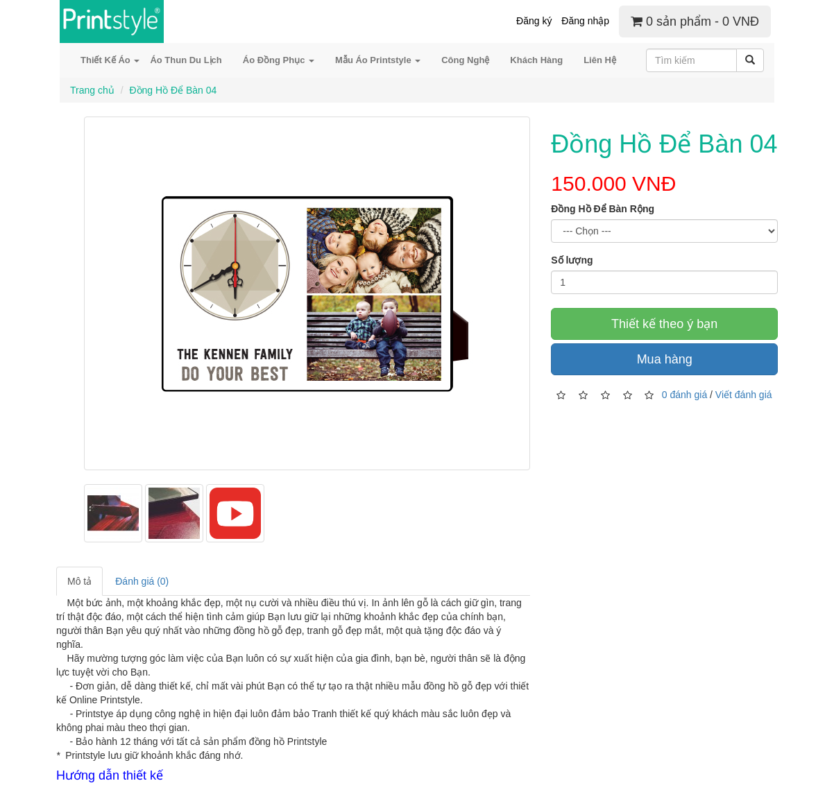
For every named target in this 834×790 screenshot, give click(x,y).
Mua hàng (664, 359)
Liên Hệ (600, 60)
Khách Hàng (536, 60)
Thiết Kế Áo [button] (109, 60)
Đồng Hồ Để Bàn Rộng (602, 208)
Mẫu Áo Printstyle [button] (377, 60)
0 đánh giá (684, 394)
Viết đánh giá (743, 394)
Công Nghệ (465, 60)
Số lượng (572, 260)
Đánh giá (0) (142, 581)
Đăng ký (534, 20)
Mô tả (79, 581)
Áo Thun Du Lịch (185, 60)
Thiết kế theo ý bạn (664, 324)
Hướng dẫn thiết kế (109, 775)
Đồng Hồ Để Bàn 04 (172, 90)
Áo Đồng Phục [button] (278, 60)
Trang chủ (92, 90)
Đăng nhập (585, 20)
